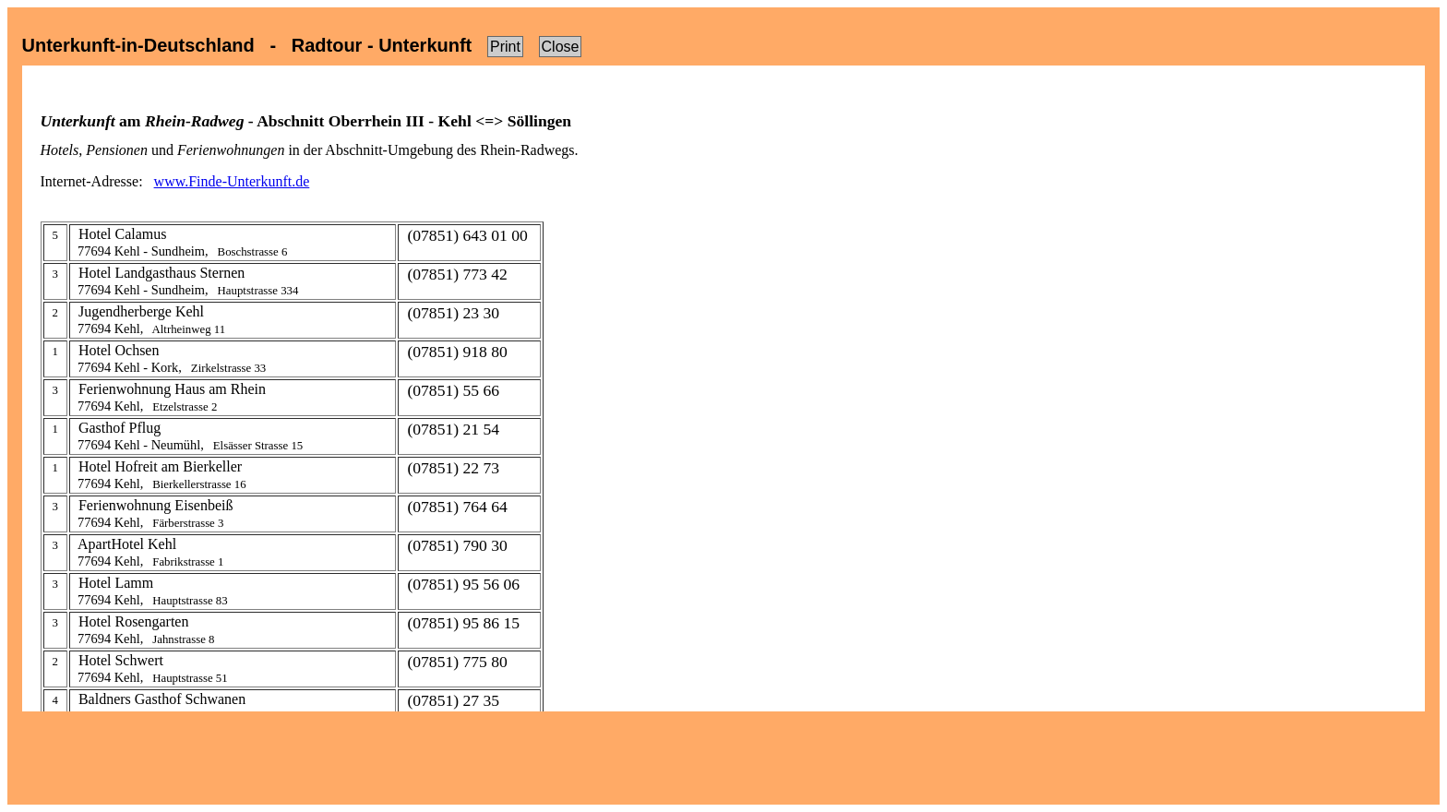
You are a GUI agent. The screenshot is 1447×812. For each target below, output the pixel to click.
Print (505, 46)
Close (561, 46)
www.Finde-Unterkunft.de (232, 181)
